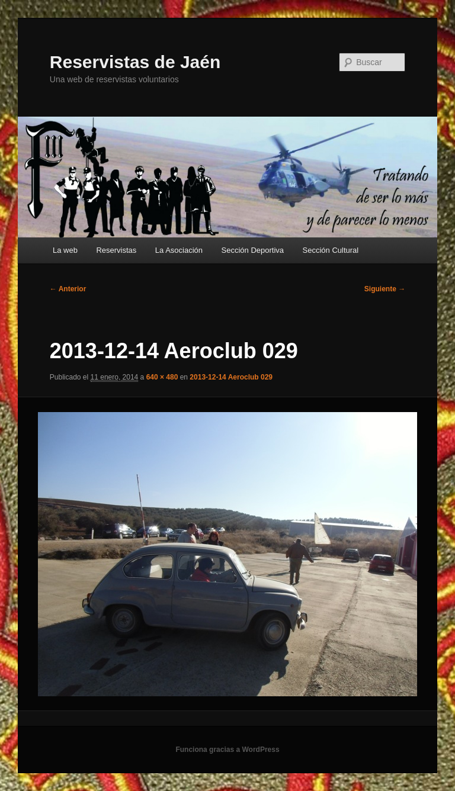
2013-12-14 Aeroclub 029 (231, 377)
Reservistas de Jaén (135, 62)
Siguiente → (384, 289)
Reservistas (116, 250)
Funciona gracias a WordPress (227, 749)
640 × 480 (162, 377)
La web (65, 250)
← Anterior (68, 289)
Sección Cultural (331, 250)
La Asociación (179, 250)
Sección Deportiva (253, 250)
